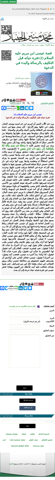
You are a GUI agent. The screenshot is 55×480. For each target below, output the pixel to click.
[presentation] (34, 378)
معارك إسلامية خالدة (17, 440)
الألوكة (11, 464)
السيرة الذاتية (44, 434)
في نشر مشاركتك (28, 400)
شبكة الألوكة (50, 45)
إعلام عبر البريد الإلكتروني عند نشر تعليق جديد (22, 306)
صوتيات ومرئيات (12, 434)
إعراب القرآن (33, 440)
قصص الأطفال (47, 440)
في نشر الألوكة (28, 407)
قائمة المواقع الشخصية (20, 445)
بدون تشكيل (15, 102)
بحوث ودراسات (38, 445)
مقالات (32, 434)
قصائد (23, 434)
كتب (4, 440)
